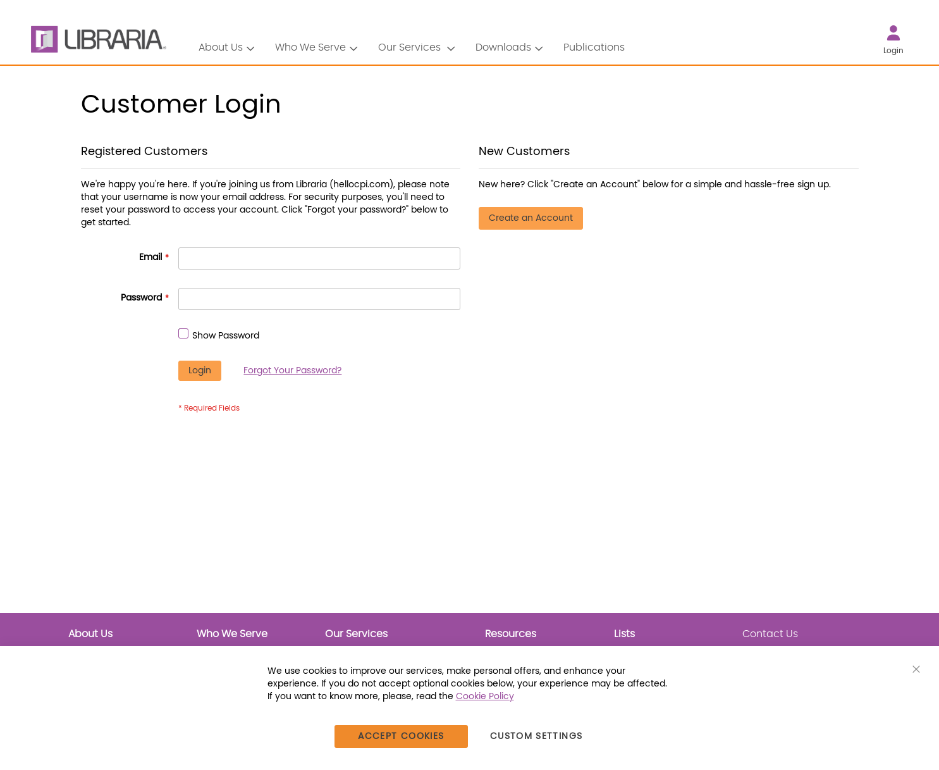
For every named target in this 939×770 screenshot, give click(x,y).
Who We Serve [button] (310, 47)
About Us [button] (221, 47)
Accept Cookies (401, 736)
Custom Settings (536, 736)
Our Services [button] (410, 47)
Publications (594, 47)
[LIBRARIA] (96, 39)
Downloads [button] (503, 47)
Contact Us (770, 634)
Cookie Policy (485, 696)
